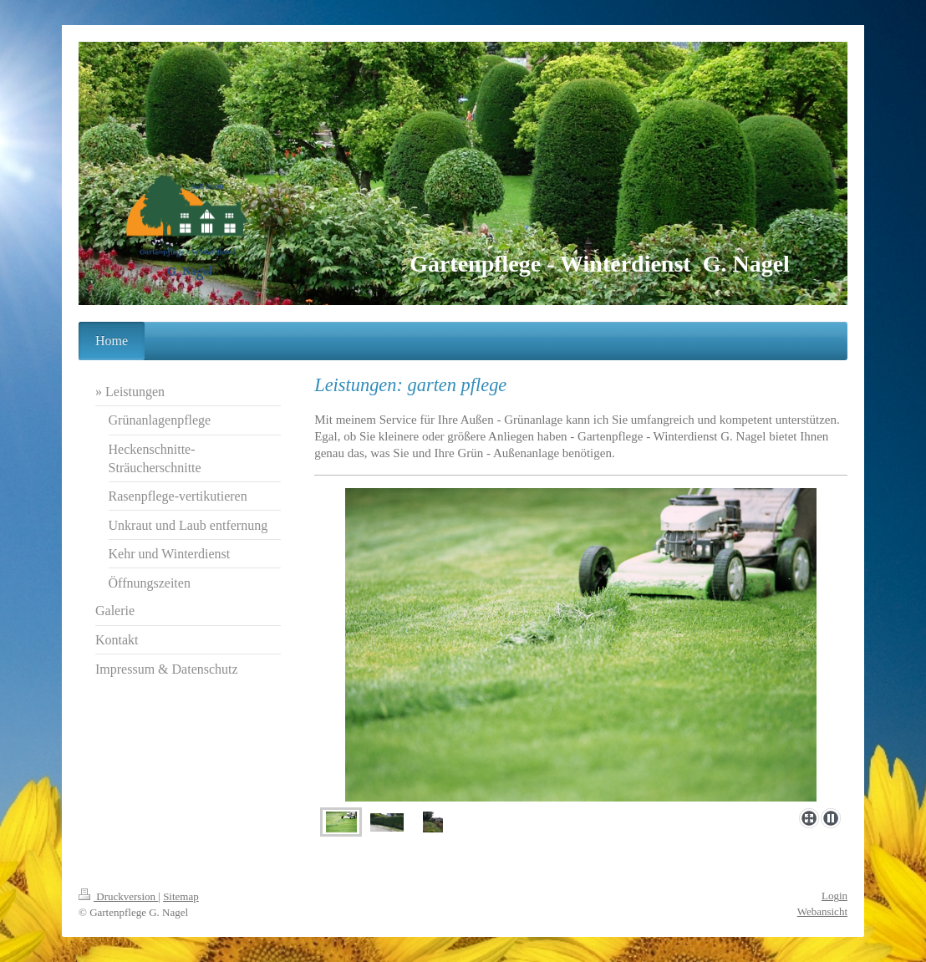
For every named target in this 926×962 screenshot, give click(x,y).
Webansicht (822, 911)
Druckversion (118, 896)
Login (834, 895)
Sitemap (181, 896)
